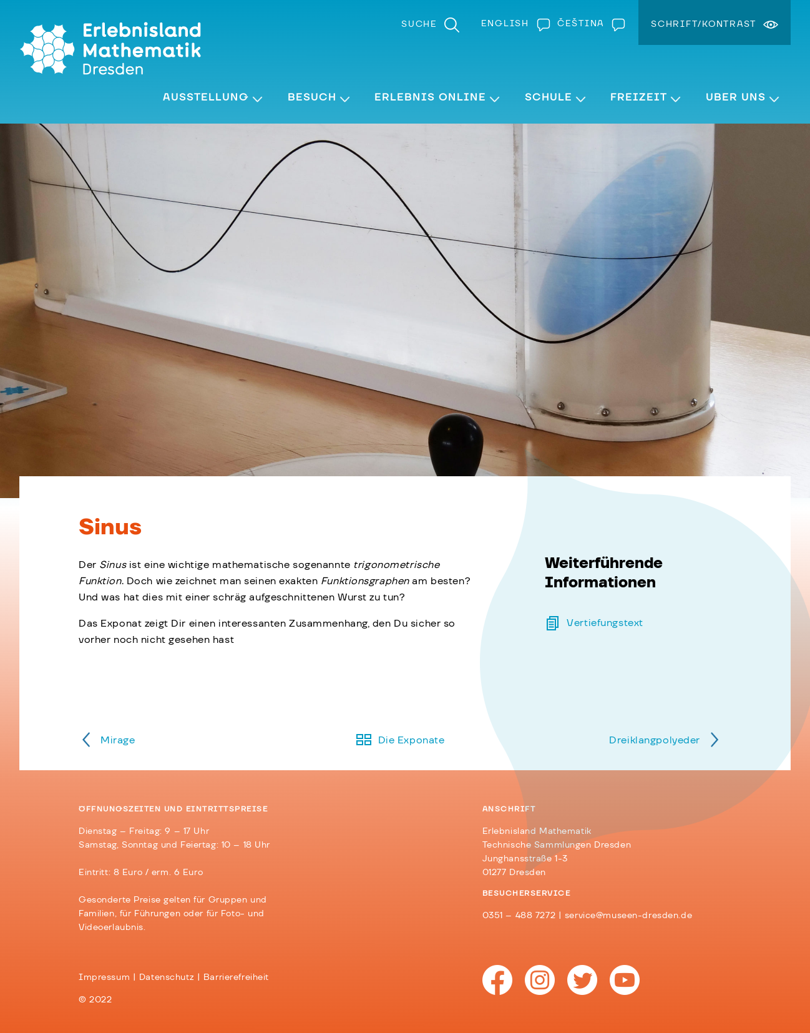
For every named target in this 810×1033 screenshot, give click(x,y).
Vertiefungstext (605, 623)
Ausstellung (206, 97)
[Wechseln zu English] (513, 23)
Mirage (117, 740)
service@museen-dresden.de (628, 915)
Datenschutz (166, 977)
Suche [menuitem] (419, 24)
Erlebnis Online (430, 97)
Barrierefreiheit (236, 977)
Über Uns (736, 97)
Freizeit (638, 97)
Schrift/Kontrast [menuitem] (703, 24)
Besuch (312, 97)
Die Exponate (411, 740)
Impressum (104, 977)
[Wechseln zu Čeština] (588, 23)
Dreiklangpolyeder (654, 740)
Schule (548, 97)
